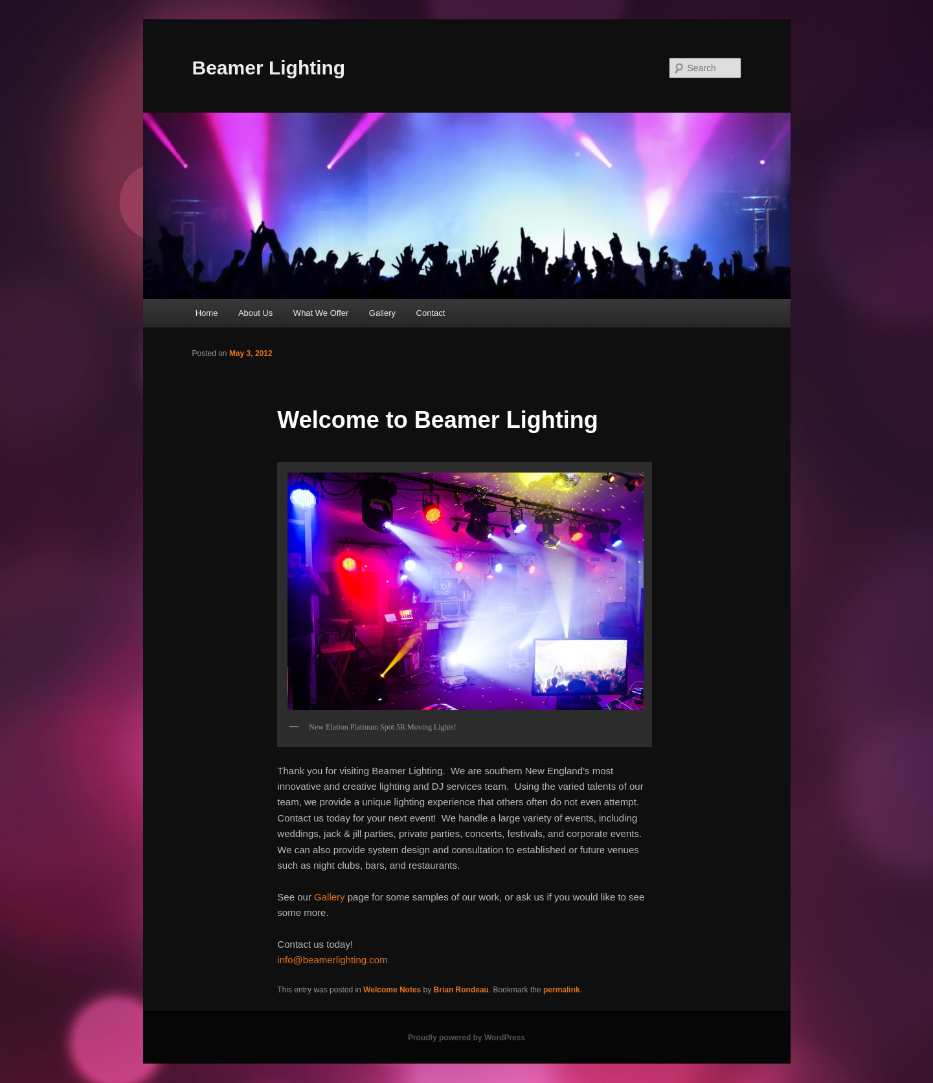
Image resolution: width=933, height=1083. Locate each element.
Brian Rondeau (461, 989)
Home (207, 313)
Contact (430, 313)
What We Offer (321, 313)
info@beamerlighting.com (332, 959)
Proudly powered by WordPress (466, 1037)
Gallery (382, 313)
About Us (255, 313)
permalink (561, 989)
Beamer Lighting (269, 67)
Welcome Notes (392, 989)
